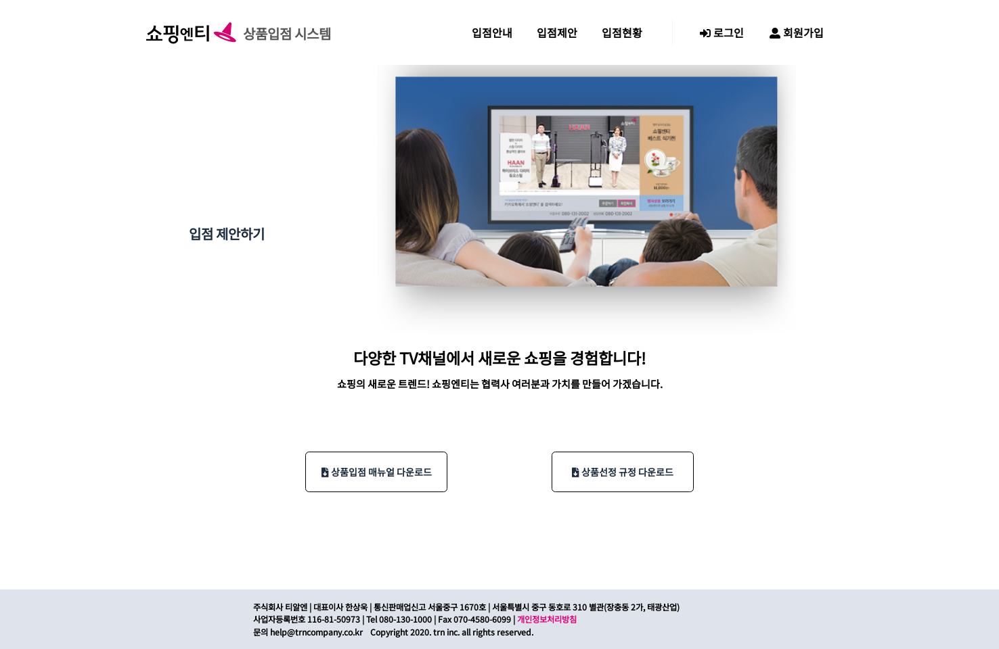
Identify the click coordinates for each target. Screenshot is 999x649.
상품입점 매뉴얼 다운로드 (376, 472)
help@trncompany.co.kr (316, 632)
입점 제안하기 (227, 233)
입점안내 (492, 32)
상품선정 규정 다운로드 (622, 472)
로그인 (722, 32)
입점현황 (622, 32)
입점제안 (557, 32)
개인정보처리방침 (547, 619)
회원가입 (797, 32)
